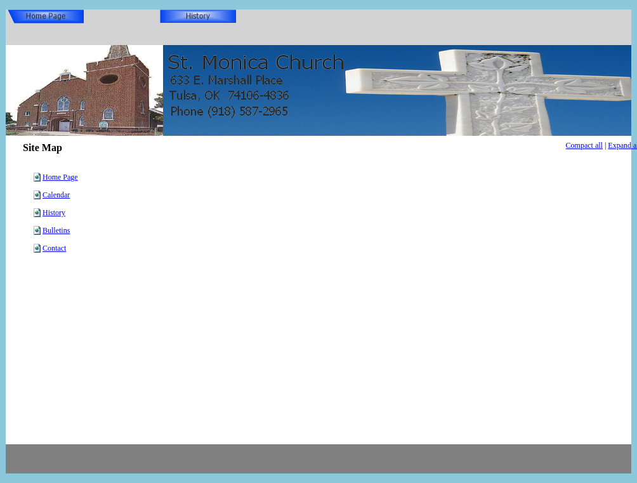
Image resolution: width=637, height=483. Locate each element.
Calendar (56, 194)
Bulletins (56, 230)
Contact (54, 248)
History (54, 212)
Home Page (60, 177)
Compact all (584, 145)
